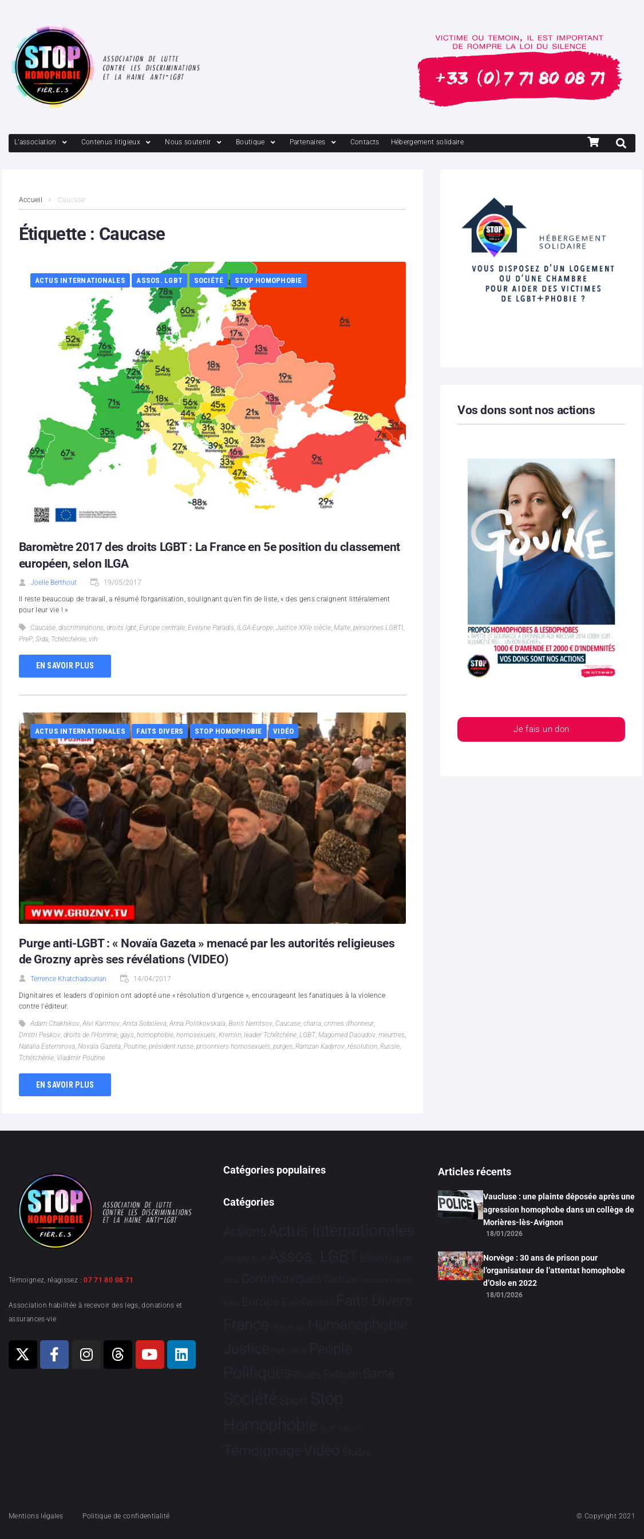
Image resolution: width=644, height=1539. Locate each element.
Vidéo (283, 731)
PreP (26, 639)
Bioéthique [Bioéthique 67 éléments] (385, 1258)
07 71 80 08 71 (108, 1280)
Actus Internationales (80, 280)
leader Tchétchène (270, 1035)
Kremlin (230, 1035)
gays (127, 1035)
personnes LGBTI (378, 628)
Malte (342, 628)
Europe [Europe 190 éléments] (260, 1302)
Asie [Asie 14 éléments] (259, 1259)
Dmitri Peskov (40, 1035)
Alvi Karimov (101, 1024)
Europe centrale (162, 628)
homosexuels (196, 1035)
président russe (171, 1046)
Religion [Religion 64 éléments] (342, 1374)
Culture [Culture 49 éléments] (340, 1279)
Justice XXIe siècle (303, 628)
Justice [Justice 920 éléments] (246, 1348)
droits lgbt (121, 628)
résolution (362, 1046)
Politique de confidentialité (125, 1516)
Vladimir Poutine (81, 1058)
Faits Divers (159, 731)
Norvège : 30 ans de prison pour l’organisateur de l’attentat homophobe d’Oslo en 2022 (554, 1270)
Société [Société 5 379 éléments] (250, 1398)
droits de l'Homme (90, 1035)
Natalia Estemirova (47, 1046)
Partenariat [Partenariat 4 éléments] (289, 1351)
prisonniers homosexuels (233, 1046)
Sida (41, 639)
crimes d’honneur (349, 1024)
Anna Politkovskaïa (197, 1024)
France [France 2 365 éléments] (246, 1325)
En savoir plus (65, 665)
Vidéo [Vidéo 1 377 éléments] (321, 1450)
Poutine (135, 1046)
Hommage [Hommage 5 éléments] (288, 1327)
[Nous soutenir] (194, 142)
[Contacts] (365, 142)
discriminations (81, 628)
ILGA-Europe (255, 628)
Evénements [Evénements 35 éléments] (308, 1302)
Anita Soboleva (145, 1024)
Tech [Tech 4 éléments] (327, 1428)
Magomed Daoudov (347, 1035)
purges (283, 1046)
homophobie (155, 1035)
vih (93, 639)
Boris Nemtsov (250, 1024)
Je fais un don (541, 730)
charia (312, 1024)
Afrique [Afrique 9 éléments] (236, 1259)
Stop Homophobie (268, 280)
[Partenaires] (314, 142)
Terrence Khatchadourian (68, 979)
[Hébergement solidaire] (427, 142)
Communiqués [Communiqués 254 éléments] (281, 1279)
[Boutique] (257, 142)
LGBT (307, 1035)
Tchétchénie (68, 639)
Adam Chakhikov (55, 1024)
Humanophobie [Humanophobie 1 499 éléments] (358, 1324)
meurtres (391, 1035)
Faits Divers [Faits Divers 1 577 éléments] (374, 1300)
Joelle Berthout (53, 582)
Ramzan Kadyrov (320, 1046)
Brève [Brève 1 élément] (231, 1281)
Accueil (31, 200)
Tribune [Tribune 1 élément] (348, 1428)
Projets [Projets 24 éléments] (307, 1374)
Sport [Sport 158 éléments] (293, 1400)
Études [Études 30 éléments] (357, 1452)
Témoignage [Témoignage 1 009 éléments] (262, 1450)
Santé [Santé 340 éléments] (378, 1373)
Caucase (43, 628)
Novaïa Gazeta (99, 1046)
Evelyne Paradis (211, 628)
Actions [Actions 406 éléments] (245, 1231)
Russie (390, 1046)
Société (209, 280)
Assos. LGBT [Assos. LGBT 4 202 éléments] (313, 1256)
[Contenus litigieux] (117, 142)
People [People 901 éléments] (330, 1348)
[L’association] (42, 142)
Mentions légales (36, 1516)
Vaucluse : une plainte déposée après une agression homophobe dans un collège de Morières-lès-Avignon (559, 1209)
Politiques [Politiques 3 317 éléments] (257, 1372)
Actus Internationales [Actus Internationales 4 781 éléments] (341, 1230)
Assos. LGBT (159, 280)
